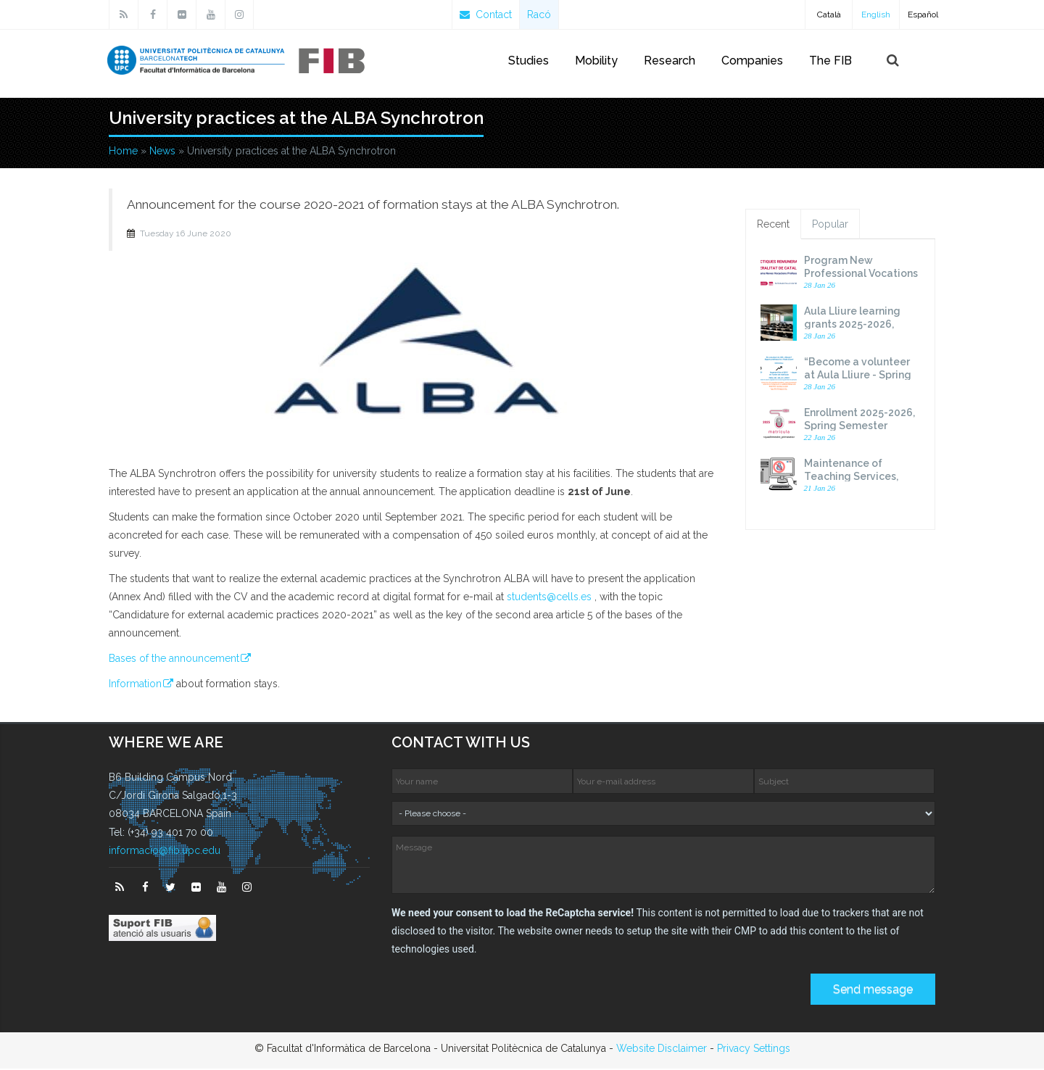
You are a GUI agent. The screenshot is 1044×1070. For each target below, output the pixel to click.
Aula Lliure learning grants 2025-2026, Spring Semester (852, 325)
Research (669, 60)
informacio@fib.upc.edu (164, 852)
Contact (486, 14)
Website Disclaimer (661, 1050)
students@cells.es (549, 598)
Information (135, 685)
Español (923, 14)
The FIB (830, 60)
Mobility (596, 60)
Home (123, 152)
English (875, 14)
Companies (752, 60)
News (162, 152)
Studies (528, 60)
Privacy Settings (753, 1050)
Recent (773, 225)
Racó (539, 14)
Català (829, 14)
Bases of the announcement (174, 659)
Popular (830, 225)
